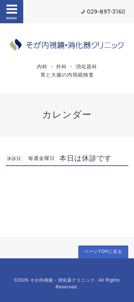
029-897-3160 (106, 12)
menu (11, 11)
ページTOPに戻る (103, 251)
